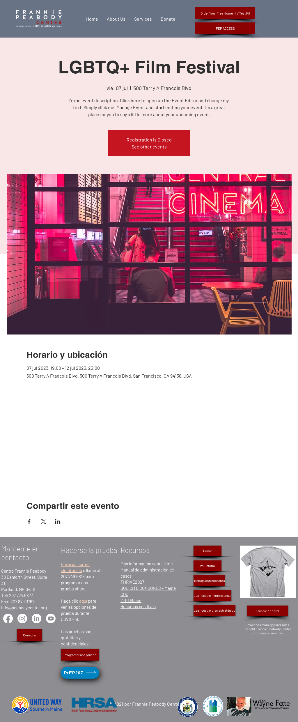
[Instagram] (22, 618)
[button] (225, 28)
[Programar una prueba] (80, 655)
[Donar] (207, 551)
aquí (83, 601)
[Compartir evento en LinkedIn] (58, 521)
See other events (149, 146)
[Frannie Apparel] (267, 611)
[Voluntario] (207, 565)
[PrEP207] (80, 673)
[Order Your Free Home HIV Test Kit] (225, 13)
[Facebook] (8, 618)
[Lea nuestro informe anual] (212, 595)
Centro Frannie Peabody (23, 571)
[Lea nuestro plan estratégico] (214, 610)
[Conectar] (29, 635)
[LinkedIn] (36, 618)
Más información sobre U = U (146, 563)
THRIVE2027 (132, 582)
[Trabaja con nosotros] (209, 580)
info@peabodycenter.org (24, 607)
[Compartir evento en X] (43, 521)
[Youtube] (51, 618)
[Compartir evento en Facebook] (29, 521)
